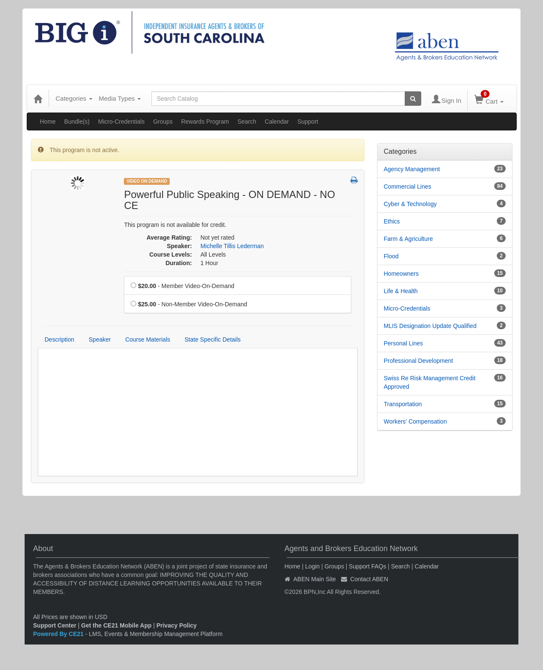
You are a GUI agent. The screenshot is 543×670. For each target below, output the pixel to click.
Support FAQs (367, 566)
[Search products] (413, 98)
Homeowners (401, 273)
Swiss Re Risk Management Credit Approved (430, 382)
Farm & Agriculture (408, 238)
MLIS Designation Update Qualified (430, 325)
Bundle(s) (77, 121)
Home (48, 121)
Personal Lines (403, 343)
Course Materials (147, 339)
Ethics (392, 221)
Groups (163, 121)
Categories (74, 98)
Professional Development (418, 360)
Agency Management (412, 169)
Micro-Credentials (121, 121)
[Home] (37, 98)
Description (59, 339)
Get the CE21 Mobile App (116, 625)
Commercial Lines (407, 186)
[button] (354, 180)
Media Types (120, 98)
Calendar (277, 121)
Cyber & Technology (410, 204)
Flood (391, 256)
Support (307, 121)
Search (247, 121)
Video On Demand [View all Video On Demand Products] (146, 181)
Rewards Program (205, 121)
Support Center (54, 625)
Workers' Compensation (415, 421)
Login (312, 566)
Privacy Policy (177, 625)
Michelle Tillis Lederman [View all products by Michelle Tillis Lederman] (231, 246)
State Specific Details (213, 339)
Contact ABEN (369, 579)
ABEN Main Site (315, 579)
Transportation (403, 404)
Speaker (100, 339)
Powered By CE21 (59, 633)
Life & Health (401, 291)
